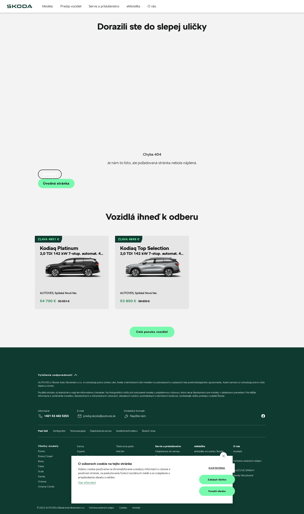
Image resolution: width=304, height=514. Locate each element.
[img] (20, 6)
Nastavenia (205, 468)
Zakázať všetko (205, 479)
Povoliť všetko (205, 491)
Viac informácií (87, 483)
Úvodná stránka (56, 183)
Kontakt (50, 174)
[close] (223, 456)
